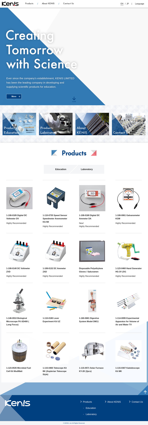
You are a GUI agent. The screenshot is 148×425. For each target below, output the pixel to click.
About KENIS (48, 4)
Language (139, 4)
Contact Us (68, 4)
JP (128, 4)
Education (60, 169)
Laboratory (87, 169)
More (14, 96)
